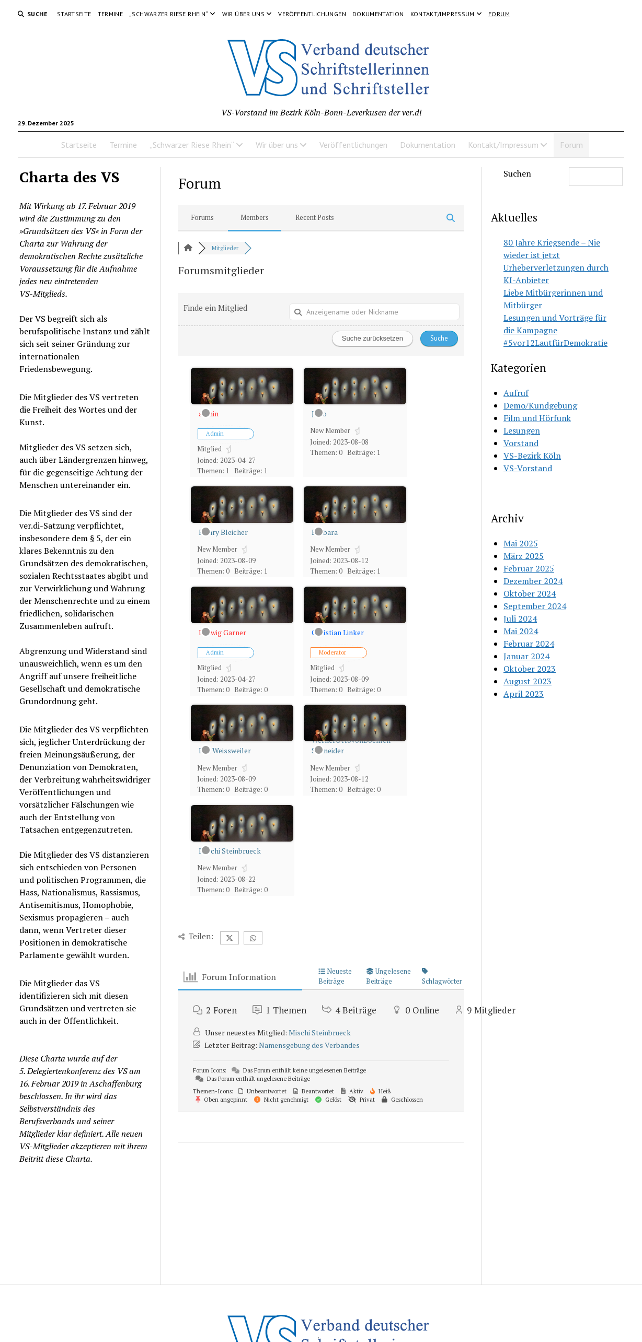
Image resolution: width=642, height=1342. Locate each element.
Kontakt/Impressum (442, 14)
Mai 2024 (520, 631)
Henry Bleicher (223, 532)
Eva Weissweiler (225, 750)
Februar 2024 (528, 643)
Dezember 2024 (533, 581)
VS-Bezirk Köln (532, 455)
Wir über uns (243, 14)
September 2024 (534, 606)
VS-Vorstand (527, 468)
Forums (202, 217)
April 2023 (523, 693)
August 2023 (527, 681)
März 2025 (523, 556)
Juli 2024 (520, 618)
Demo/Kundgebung (540, 405)
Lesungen (521, 430)
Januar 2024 (526, 656)
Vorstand (520, 443)
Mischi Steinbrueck (230, 851)
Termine (110, 14)
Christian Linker (338, 632)
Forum (499, 14)
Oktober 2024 (529, 593)
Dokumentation (378, 14)
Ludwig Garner (222, 632)
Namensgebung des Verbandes (309, 1045)
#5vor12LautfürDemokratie (555, 342)
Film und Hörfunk (537, 418)
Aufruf (516, 393)
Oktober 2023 (529, 668)
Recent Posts (314, 217)
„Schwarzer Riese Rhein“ (168, 14)
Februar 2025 (528, 568)
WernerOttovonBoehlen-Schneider (353, 745)
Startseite (74, 14)
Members (254, 217)
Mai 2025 (520, 543)
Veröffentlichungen (312, 14)
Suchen (517, 173)
